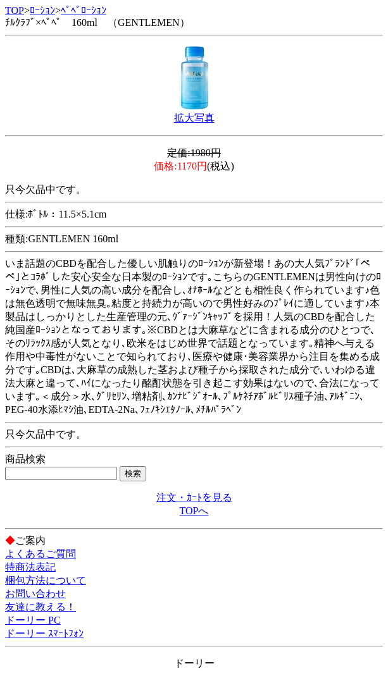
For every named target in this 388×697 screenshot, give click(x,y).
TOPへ (194, 510)
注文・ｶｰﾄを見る (194, 497)
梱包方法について (45, 580)
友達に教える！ (40, 606)
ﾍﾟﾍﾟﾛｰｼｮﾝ (83, 10)
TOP (14, 10)
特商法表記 (30, 567)
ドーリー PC (33, 620)
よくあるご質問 (40, 553)
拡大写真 (194, 118)
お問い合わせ (35, 593)
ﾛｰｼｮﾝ (42, 10)
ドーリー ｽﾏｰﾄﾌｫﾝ (44, 633)
